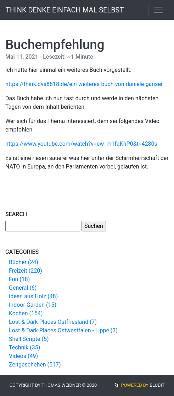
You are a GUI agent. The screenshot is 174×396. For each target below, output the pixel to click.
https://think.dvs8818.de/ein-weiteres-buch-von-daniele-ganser (84, 84)
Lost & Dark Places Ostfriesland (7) (53, 322)
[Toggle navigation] (158, 10)
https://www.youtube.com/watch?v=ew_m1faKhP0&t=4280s (81, 143)
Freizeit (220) (25, 270)
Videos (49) (23, 356)
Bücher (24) (23, 262)
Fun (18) (19, 279)
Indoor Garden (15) (32, 304)
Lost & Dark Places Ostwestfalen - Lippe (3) (63, 330)
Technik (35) (24, 347)
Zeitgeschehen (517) (35, 364)
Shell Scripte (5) (29, 339)
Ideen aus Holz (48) (33, 296)
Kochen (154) (26, 313)
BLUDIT (157, 385)
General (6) (23, 287)
